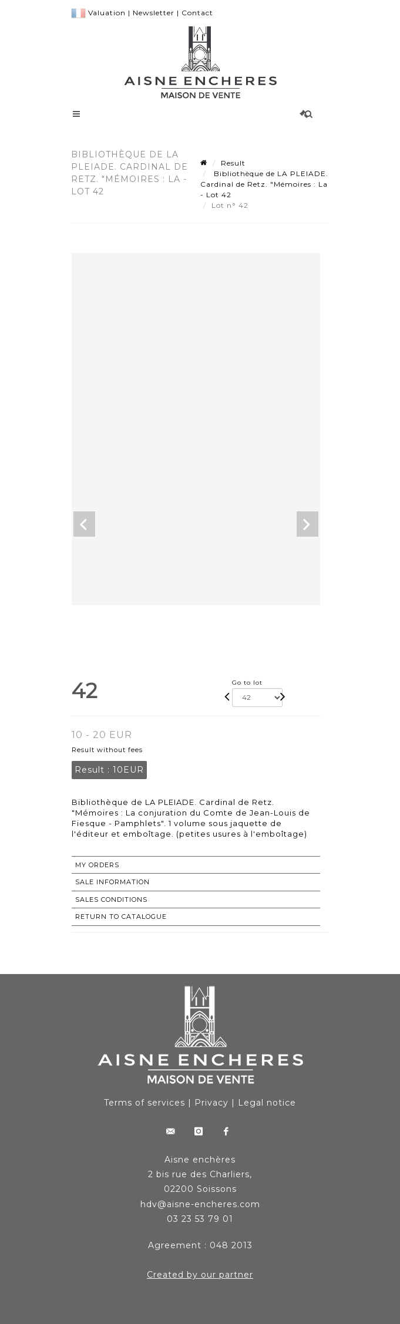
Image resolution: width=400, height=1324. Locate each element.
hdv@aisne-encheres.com (200, 1204)
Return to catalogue (121, 916)
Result (233, 163)
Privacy (211, 1102)
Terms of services (144, 1102)
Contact (197, 12)
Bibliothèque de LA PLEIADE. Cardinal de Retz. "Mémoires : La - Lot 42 (264, 184)
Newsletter (153, 12)
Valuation (107, 12)
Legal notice (267, 1102)
